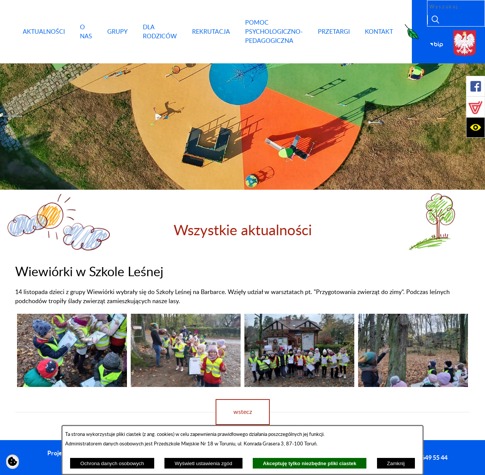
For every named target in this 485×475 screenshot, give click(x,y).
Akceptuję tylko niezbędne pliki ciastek (310, 463)
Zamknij (396, 463)
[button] (475, 86)
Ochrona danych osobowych (112, 463)
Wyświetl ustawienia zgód (203, 463)
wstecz (242, 412)
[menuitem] (43, 32)
